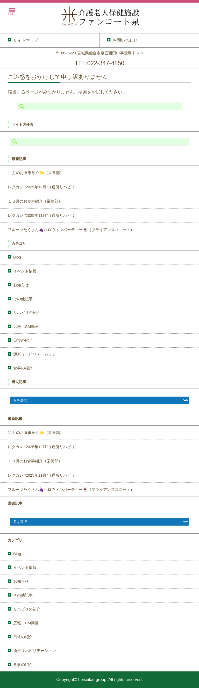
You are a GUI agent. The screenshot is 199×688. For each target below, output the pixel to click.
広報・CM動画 (26, 326)
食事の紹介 (23, 368)
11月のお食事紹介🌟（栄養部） (36, 172)
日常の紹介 (23, 340)
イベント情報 (25, 271)
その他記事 (23, 299)
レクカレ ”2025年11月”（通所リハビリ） (43, 215)
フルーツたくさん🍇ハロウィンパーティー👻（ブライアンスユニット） (71, 229)
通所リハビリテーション (34, 354)
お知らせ (21, 285)
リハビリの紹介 (26, 312)
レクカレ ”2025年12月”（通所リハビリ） (43, 187)
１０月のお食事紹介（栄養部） (35, 201)
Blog (17, 257)
